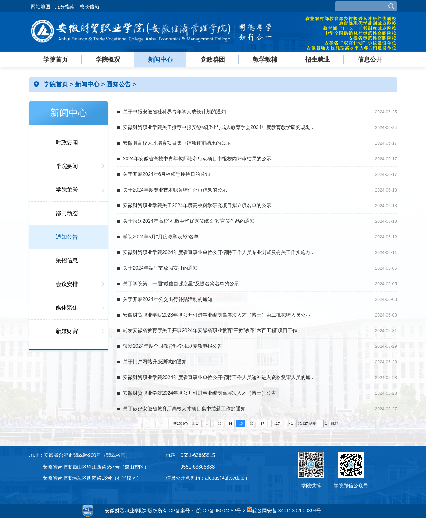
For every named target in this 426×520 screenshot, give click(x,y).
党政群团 (212, 59)
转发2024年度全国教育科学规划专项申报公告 (172, 346)
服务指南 (65, 6)
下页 (290, 423)
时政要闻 (67, 142)
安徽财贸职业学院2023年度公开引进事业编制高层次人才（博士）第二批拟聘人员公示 (216, 314)
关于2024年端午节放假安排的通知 (160, 268)
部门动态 (67, 213)
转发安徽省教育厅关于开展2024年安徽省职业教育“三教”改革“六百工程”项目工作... (212, 330)
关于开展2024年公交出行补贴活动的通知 (167, 299)
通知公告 (119, 84)
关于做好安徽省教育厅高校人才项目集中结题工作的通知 (184, 408)
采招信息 (67, 260)
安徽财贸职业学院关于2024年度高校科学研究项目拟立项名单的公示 (197, 205)
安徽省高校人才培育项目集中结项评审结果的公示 (177, 143)
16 (251, 423)
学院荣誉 (67, 190)
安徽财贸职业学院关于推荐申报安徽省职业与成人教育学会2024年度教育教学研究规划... (218, 127)
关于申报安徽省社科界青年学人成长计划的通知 (174, 111)
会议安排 (67, 284)
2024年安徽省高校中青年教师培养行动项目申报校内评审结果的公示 (197, 158)
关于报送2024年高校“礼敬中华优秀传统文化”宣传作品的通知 (189, 221)
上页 (195, 423)
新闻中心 (160, 59)
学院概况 (108, 59)
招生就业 (317, 59)
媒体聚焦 (67, 308)
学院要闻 (67, 166)
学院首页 (55, 59)
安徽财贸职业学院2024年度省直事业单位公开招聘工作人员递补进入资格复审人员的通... (218, 377)
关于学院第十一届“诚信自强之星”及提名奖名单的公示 (181, 283)
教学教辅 (265, 59)
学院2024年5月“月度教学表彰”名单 (161, 236)
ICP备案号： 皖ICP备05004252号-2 (206, 510)
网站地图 (40, 6)
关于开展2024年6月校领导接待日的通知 (166, 174)
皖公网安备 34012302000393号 (284, 510)
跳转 (334, 423)
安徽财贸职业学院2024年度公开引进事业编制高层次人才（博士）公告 (199, 393)
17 (262, 423)
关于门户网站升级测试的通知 (155, 361)
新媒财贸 (67, 331)
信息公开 (370, 59)
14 (230, 423)
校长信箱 (89, 6)
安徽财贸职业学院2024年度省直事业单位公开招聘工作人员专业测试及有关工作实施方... (218, 252)
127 (277, 423)
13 (219, 423)
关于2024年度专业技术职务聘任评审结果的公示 (175, 189)
